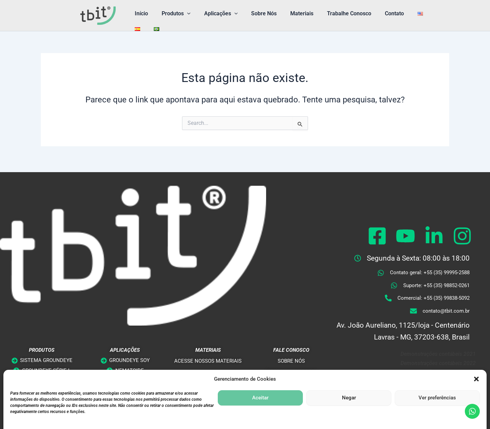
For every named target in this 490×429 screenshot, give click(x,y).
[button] (183, 13)
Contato (376, 13)
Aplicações (214, 13)
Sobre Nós (254, 13)
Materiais (289, 13)
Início (140, 13)
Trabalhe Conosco (334, 13)
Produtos (172, 13)
